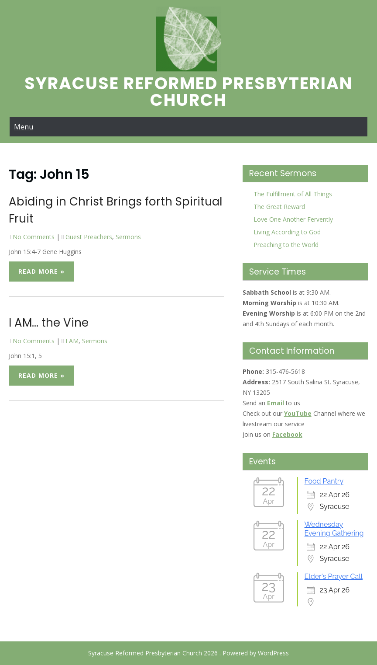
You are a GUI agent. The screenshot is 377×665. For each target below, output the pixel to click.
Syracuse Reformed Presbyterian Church (188, 91)
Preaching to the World (286, 244)
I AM (72, 341)
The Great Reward (279, 206)
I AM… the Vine (49, 323)
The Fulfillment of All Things (293, 194)
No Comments (34, 237)
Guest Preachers (88, 237)
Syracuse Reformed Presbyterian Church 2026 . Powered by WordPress (188, 653)
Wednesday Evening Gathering (334, 528)
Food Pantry (324, 481)
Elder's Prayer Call (334, 576)
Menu (23, 127)
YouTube (298, 413)
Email (275, 403)
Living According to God (287, 232)
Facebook (287, 434)
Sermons (128, 237)
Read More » (41, 271)
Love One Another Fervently (293, 219)
